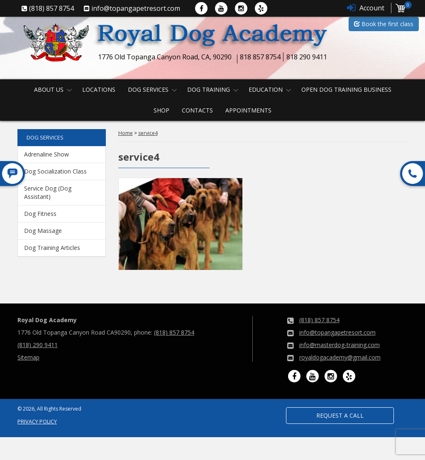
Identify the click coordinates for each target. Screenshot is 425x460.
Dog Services (148, 89)
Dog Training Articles (52, 248)
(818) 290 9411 (37, 345)
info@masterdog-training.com (339, 345)
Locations (98, 89)
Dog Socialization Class (55, 171)
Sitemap (28, 357)
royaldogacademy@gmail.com (340, 357)
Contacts (197, 110)
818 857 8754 (260, 56)
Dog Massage (43, 231)
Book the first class (383, 24)
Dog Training (208, 89)
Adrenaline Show (46, 154)
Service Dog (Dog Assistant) (47, 192)
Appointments (248, 110)
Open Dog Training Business (346, 89)
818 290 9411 (306, 56)
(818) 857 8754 (174, 332)
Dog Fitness (40, 214)
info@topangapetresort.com (337, 332)
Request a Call (340, 415)
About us (49, 89)
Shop (161, 110)
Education (266, 89)
